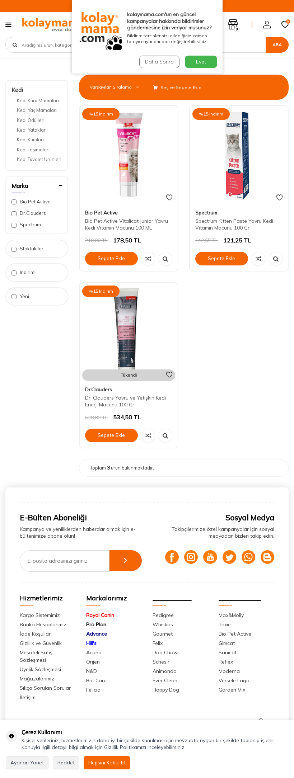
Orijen (93, 662)
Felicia (93, 690)
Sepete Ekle (111, 258)
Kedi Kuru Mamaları (38, 100)
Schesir (161, 662)
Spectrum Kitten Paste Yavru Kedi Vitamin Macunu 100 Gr (234, 224)
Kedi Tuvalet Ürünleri (39, 159)
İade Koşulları (36, 634)
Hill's (91, 643)
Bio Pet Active (31, 202)
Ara (277, 44)
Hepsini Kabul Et (107, 762)
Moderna (229, 671)
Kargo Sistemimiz (40, 615)
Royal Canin (100, 615)
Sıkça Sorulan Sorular (45, 688)
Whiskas (163, 624)
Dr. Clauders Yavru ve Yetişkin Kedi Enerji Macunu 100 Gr (125, 401)
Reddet (66, 762)
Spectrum (26, 225)
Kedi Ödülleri (31, 120)
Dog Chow (165, 652)
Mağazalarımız (37, 678)
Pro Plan (96, 624)
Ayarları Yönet (27, 762)
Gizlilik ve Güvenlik (41, 643)
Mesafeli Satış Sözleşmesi (36, 656)
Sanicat (228, 652)
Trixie (225, 624)
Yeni (20, 296)
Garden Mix (232, 690)
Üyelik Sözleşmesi (40, 669)
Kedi (17, 89)
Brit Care (96, 680)
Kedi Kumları (30, 139)
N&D (91, 671)
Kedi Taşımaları (33, 149)
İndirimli (24, 272)
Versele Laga (234, 680)
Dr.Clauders (28, 213)
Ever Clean (165, 680)
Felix (158, 643)
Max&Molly (231, 615)
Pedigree (163, 615)
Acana (94, 652)
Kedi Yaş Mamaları (37, 110)
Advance (96, 634)
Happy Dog (166, 690)
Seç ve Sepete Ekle (177, 87)
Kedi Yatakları (32, 130)
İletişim (28, 697)
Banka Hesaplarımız (43, 624)
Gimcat (227, 643)
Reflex (226, 662)
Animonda (165, 671)
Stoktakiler (27, 249)
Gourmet (163, 634)
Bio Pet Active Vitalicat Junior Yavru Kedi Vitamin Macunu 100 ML (126, 224)
